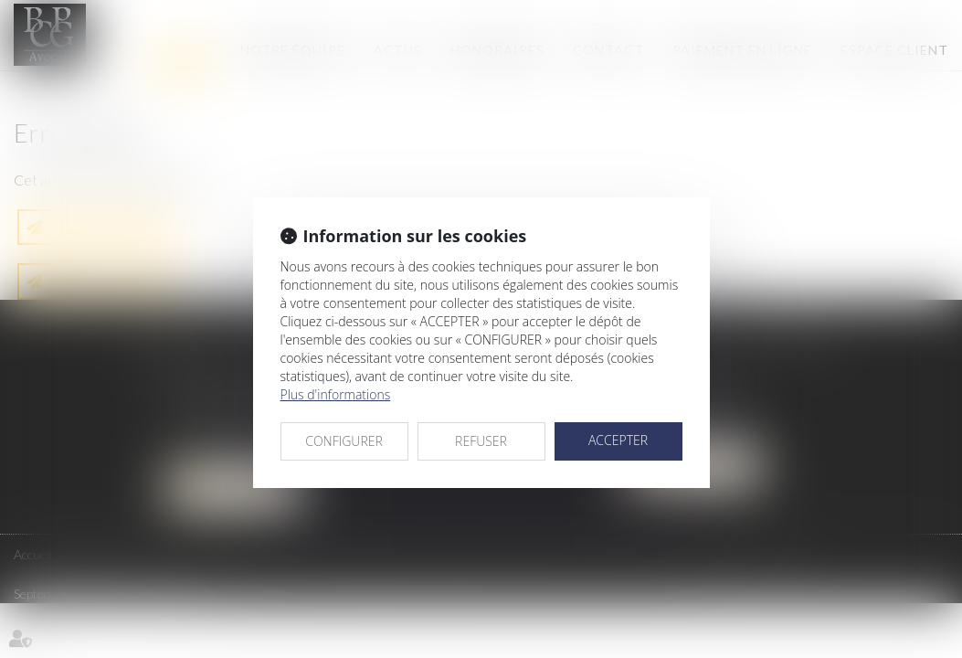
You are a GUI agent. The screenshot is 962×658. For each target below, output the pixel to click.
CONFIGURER (344, 441)
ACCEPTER (618, 440)
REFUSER (481, 441)
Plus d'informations (335, 394)
